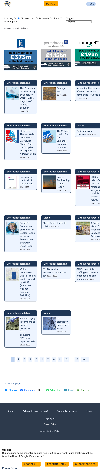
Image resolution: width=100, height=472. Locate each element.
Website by (50, 431)
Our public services (67, 411)
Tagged (70, 18)
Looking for (10, 18)
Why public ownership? (35, 411)
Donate (50, 3)
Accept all (31, 464)
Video (54, 18)
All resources (26, 18)
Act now (50, 418)
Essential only (56, 464)
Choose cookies (85, 464)
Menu (91, 4)
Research (42, 18)
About (11, 411)
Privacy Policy (50, 424)
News (89, 411)
